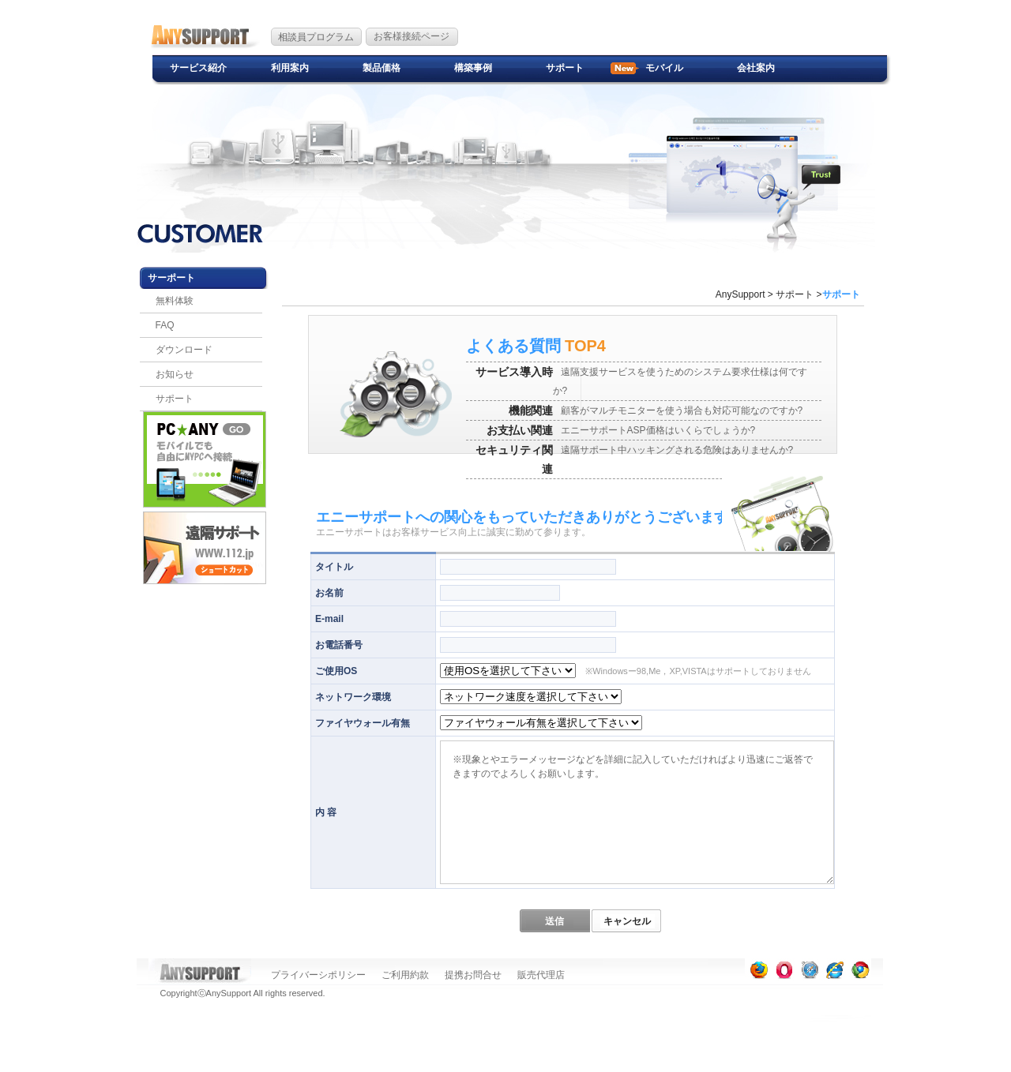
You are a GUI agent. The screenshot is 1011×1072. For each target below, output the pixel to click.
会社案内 (756, 67)
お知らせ (175, 374)
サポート (565, 67)
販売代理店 (541, 974)
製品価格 (381, 67)
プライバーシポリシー (318, 974)
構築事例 (473, 67)
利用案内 (290, 67)
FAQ (165, 325)
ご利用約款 (405, 974)
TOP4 (536, 345)
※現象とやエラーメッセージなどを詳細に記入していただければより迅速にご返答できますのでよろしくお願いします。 (637, 812)
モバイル (664, 67)
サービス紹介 (198, 67)
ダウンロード (184, 349)
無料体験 (175, 300)
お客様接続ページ (411, 36)
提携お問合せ (473, 974)
